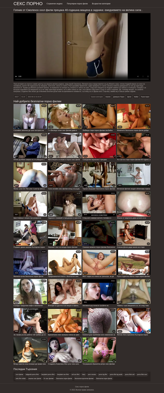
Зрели (129, 97)
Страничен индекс (55, 4)
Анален (108, 97)
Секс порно (28, 3)
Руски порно (145, 97)
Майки (136, 97)
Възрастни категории (101, 4)
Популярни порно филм (77, 4)
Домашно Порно (118, 97)
